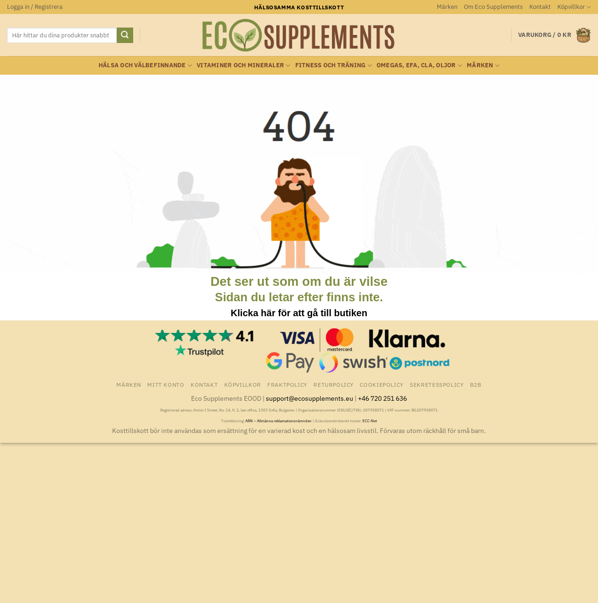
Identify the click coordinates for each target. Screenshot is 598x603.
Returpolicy (333, 384)
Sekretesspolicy (436, 384)
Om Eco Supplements (493, 7)
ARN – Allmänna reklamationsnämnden (278, 421)
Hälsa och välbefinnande (145, 65)
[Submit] (125, 35)
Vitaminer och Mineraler (243, 65)
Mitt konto (165, 384)
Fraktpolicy (287, 384)
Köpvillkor (574, 7)
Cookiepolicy (381, 384)
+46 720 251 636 (382, 398)
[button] (35, 7)
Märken (447, 7)
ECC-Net (370, 421)
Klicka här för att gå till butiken (299, 313)
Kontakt (540, 7)
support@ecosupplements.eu (309, 398)
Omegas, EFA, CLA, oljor (419, 65)
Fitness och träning (333, 65)
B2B (476, 384)
